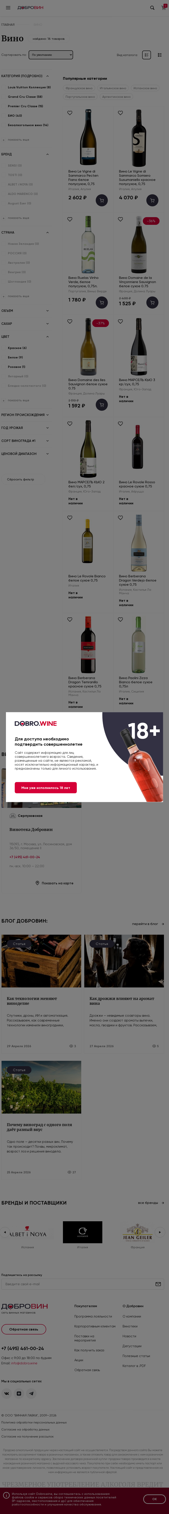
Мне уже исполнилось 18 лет (45, 787)
